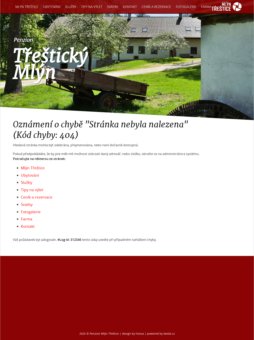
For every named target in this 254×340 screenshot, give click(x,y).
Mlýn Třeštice (26, 7)
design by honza (133, 333)
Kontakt (130, 7)
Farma (206, 7)
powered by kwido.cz (161, 333)
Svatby (112, 7)
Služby (70, 7)
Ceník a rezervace (156, 7)
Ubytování (51, 7)
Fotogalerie (186, 7)
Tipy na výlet (91, 7)
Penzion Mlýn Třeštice (104, 333)
